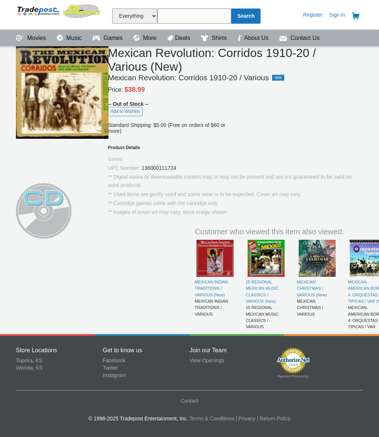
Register (312, 15)
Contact (189, 401)
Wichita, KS (29, 368)
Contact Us (299, 38)
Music (70, 38)
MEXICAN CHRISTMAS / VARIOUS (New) (312, 288)
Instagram (114, 375)
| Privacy (245, 418)
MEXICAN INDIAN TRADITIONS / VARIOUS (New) (211, 288)
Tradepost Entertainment (59, 14)
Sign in (337, 15)
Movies (32, 38)
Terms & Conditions (212, 418)
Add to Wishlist (125, 111)
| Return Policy (274, 418)
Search (246, 16)
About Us (254, 38)
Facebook (114, 360)
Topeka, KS (29, 360)
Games (108, 38)
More (146, 38)
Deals (179, 38)
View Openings (207, 360)
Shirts (214, 38)
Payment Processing (293, 376)
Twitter (110, 368)
